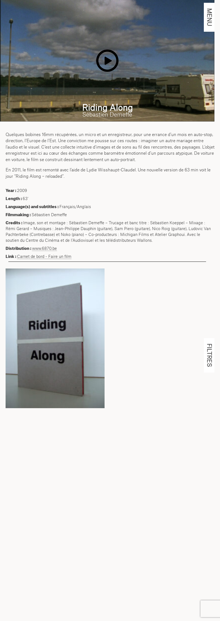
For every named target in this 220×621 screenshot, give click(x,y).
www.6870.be (44, 248)
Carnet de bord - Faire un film (44, 256)
